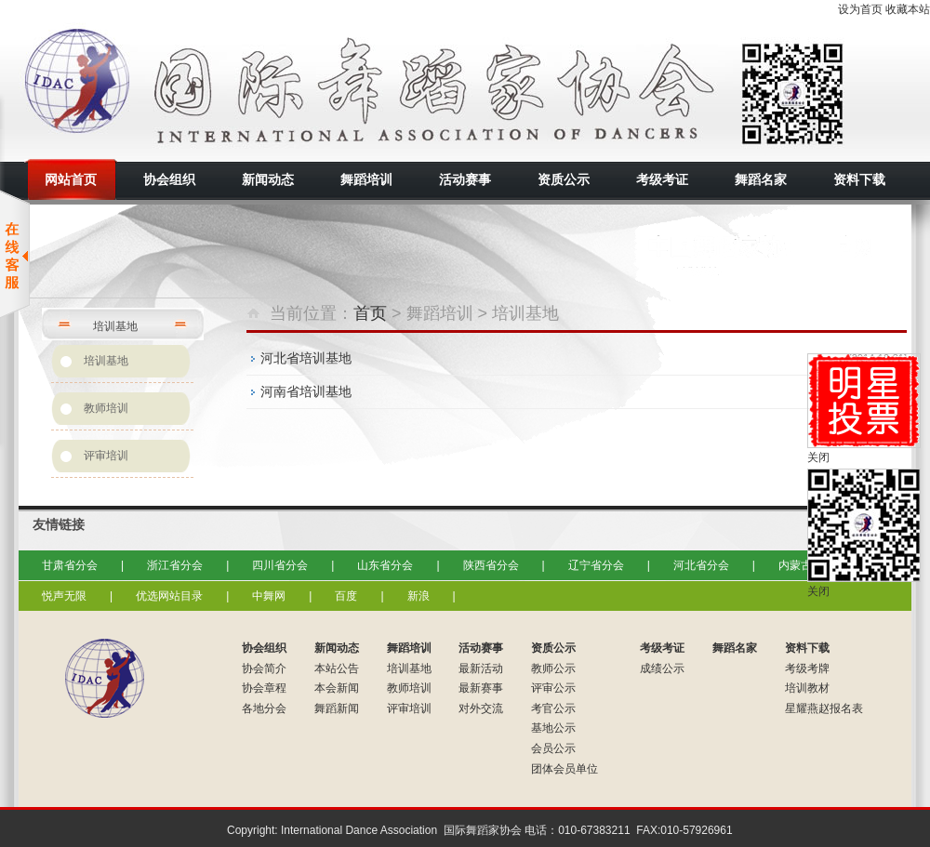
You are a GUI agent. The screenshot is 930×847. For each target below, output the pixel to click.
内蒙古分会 (806, 565)
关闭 (818, 457)
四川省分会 (280, 565)
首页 (370, 313)
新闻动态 (336, 648)
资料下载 (807, 648)
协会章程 (264, 688)
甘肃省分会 (70, 565)
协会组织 (264, 648)
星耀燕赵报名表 (824, 708)
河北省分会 (701, 565)
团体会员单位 (564, 768)
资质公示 (553, 648)
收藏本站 (907, 9)
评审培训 (106, 455)
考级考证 (662, 648)
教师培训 (106, 408)
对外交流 (480, 708)
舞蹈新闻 (336, 708)
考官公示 (553, 708)
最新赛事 (480, 688)
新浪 (418, 595)
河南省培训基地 (306, 391)
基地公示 (553, 728)
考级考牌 (807, 668)
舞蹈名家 (734, 648)
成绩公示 (662, 668)
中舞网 (269, 595)
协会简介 (264, 668)
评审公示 (553, 688)
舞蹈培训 (409, 648)
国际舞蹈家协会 (186, 88)
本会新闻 (336, 688)
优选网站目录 (169, 595)
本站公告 (336, 668)
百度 (346, 595)
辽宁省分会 (596, 565)
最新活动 (480, 668)
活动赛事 (480, 648)
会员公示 (553, 748)
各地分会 (264, 708)
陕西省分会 (491, 565)
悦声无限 (64, 595)
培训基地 (106, 360)
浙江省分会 (175, 565)
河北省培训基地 (306, 358)
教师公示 (553, 668)
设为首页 (860, 9)
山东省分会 (385, 565)
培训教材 (807, 688)
